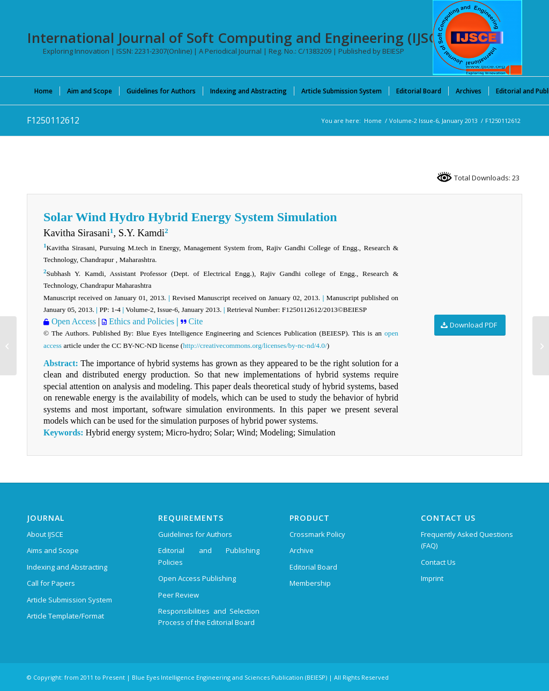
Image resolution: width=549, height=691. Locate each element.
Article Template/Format (65, 616)
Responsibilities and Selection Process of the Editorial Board (208, 616)
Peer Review (178, 595)
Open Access (72, 321)
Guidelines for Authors (195, 534)
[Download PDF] (470, 325)
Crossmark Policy (317, 534)
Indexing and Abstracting (67, 567)
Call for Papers (51, 583)
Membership (310, 583)
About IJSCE (45, 534)
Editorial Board (313, 567)
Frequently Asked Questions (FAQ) (467, 539)
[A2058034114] (540, 345)
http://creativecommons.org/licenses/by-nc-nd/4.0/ (255, 345)
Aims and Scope (53, 550)
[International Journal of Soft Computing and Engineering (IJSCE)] (477, 37)
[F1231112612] (8, 345)
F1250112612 (53, 120)
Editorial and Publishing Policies (208, 555)
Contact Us (438, 562)
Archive (302, 550)
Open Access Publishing (197, 578)
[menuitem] (43, 90)
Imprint (432, 578)
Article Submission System (69, 600)
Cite (195, 321)
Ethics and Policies (140, 321)
